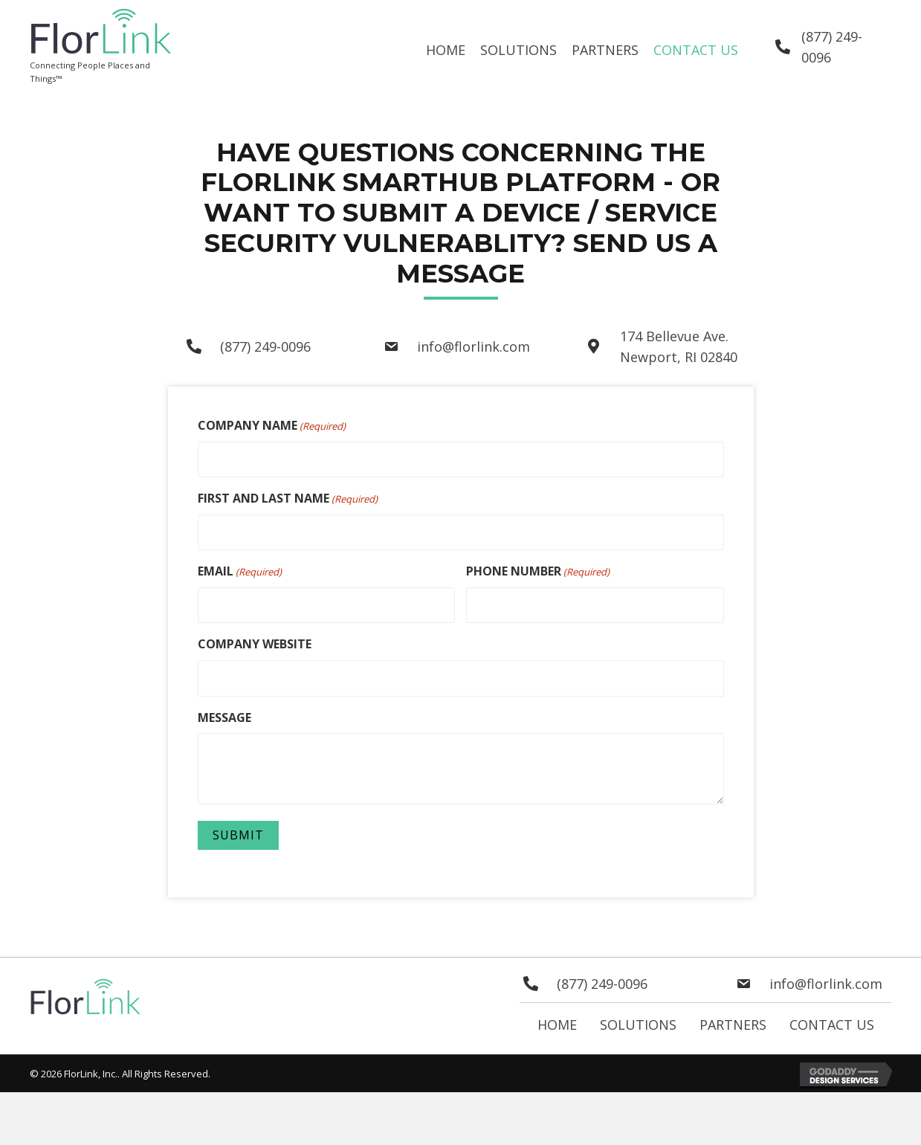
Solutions (638, 1021)
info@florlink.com (473, 346)
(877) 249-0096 (265, 346)
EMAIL (240, 569)
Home (557, 1021)
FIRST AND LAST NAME (288, 497)
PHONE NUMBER (538, 569)
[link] (446, 50)
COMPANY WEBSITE (254, 641)
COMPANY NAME (272, 425)
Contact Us (831, 1021)
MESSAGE (224, 714)
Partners (732, 1021)
